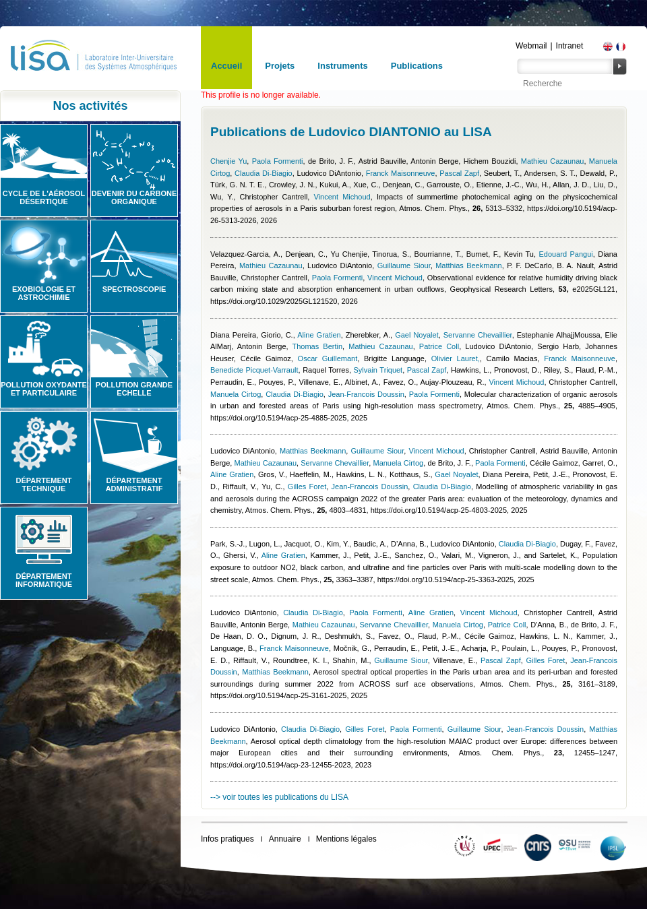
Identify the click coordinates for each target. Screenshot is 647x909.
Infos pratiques (227, 839)
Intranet (570, 46)
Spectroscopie (134, 289)
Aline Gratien (319, 335)
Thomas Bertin (317, 346)
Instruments (342, 66)
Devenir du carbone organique (134, 197)
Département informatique (44, 580)
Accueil (226, 66)
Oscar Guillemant (328, 358)
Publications (417, 66)
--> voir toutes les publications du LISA (279, 797)
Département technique (44, 484)
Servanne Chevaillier (477, 335)
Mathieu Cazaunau (552, 161)
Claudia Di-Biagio (263, 173)
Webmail (531, 46)
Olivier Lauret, (455, 358)
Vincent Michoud (342, 197)
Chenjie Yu (228, 161)
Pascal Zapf (459, 173)
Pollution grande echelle (134, 389)
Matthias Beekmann (468, 265)
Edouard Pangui (565, 254)
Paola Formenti (277, 161)
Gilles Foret (307, 486)
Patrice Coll (439, 346)
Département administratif (134, 484)
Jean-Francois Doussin (366, 394)
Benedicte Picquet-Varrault (254, 370)
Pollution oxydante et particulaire (44, 389)
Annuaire (285, 839)
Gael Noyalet (417, 335)
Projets (280, 66)
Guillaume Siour (404, 265)
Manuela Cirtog (235, 394)
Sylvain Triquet (378, 370)
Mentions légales (346, 839)
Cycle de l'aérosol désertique (44, 197)
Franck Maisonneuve (400, 173)
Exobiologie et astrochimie (43, 293)
